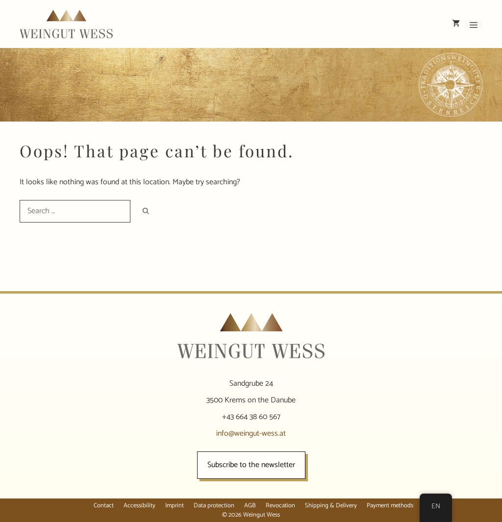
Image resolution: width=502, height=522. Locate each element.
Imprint (174, 505)
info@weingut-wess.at (251, 433)
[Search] (145, 211)
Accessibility (139, 505)
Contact (104, 505)
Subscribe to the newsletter (251, 465)
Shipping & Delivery (331, 505)
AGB (250, 505)
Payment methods (390, 505)
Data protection (214, 505)
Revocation (280, 505)
